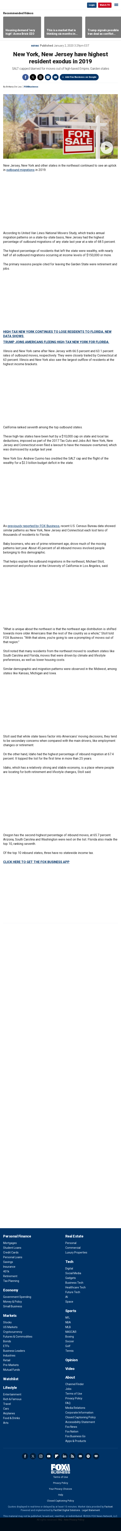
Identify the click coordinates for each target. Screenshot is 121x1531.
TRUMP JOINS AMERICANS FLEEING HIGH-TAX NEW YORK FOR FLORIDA (56, 342)
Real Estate (74, 1236)
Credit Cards (11, 1252)
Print (48, 77)
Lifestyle (10, 1388)
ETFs (6, 1346)
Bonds (7, 1341)
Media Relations (75, 1407)
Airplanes (9, 1413)
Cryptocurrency (12, 1331)
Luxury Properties (76, 1252)
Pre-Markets (11, 1365)
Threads (40, 77)
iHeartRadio (96, 1456)
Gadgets (70, 1278)
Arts (5, 1422)
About (70, 1377)
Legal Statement (91, 1510)
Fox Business (16, 5)
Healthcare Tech (75, 1287)
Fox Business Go (75, 1436)
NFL (67, 1317)
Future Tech (72, 1292)
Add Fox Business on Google (80, 77)
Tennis (69, 1350)
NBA (68, 1322)
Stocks (7, 1322)
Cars (6, 1408)
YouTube (49, 1456)
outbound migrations (20, 170)
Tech (69, 1262)
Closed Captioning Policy (80, 1417)
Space (69, 1301)
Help (60, 1494)
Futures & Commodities (17, 1336)
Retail (6, 1360)
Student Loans (12, 1247)
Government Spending (17, 1296)
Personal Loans (12, 1257)
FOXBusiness (31, 86)
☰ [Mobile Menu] (116, 4)
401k (6, 1271)
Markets (10, 1315)
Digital (69, 1268)
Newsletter (80, 1456)
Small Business (12, 1306)
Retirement (10, 1276)
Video (70, 1369)
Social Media (73, 1273)
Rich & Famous (12, 1399)
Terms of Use (73, 1393)
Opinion (71, 1360)
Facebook (25, 77)
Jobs (68, 1388)
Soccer (69, 1341)
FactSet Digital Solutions (66, 1510)
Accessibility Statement (80, 1422)
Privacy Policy (73, 1398)
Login (92, 5)
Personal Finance (17, 1236)
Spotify (88, 1456)
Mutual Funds (11, 1369)
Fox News (71, 1426)
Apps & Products (75, 1441)
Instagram (41, 1456)
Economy (10, 1290)
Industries (9, 1355)
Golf (67, 1346)
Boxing (69, 1336)
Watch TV (105, 5)
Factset (108, 1506)
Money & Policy (12, 1301)
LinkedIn (64, 1456)
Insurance (9, 1266)
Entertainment (12, 1394)
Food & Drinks (11, 1418)
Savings (8, 1262)
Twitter (33, 77)
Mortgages (10, 1243)
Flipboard (56, 1456)
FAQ (67, 1403)
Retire (35, 46)
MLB (68, 1327)
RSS (72, 1456)
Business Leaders (14, 1350)
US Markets (10, 1327)
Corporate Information (79, 1412)
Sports (70, 1311)
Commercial (73, 1247)
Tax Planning (11, 1280)
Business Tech (74, 1282)
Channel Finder (74, 1384)
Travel (7, 1403)
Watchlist (10, 1379)
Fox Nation (71, 1431)
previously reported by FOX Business (33, 526)
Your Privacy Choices (60, 1489)
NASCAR (70, 1331)
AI (66, 1296)
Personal (70, 1243)
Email (55, 77)
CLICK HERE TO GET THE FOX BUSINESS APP (36, 862)
